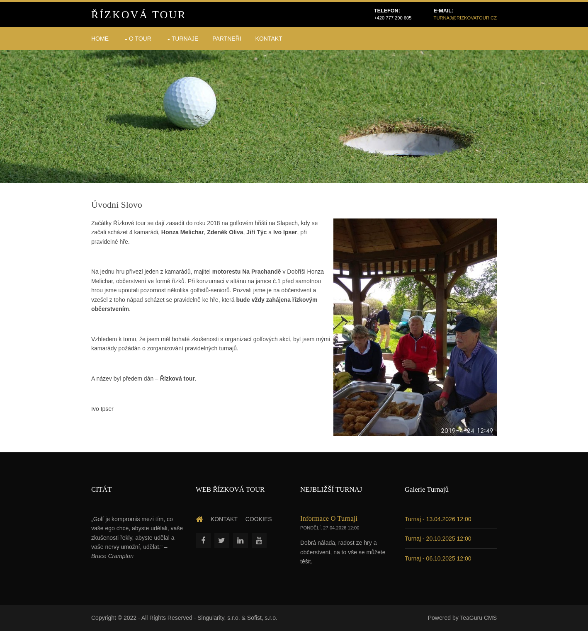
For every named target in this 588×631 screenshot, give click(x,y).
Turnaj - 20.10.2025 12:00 (438, 538)
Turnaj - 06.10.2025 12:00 (438, 558)
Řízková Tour (138, 15)
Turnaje (185, 38)
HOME (100, 38)
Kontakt (268, 38)
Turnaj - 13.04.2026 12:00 (438, 519)
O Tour (140, 38)
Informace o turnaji (328, 518)
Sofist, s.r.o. (262, 617)
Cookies (258, 519)
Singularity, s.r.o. (218, 617)
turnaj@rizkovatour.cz (465, 17)
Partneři (226, 38)
